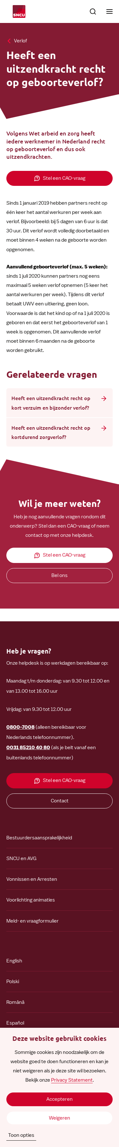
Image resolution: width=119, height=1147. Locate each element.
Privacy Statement (72, 1080)
